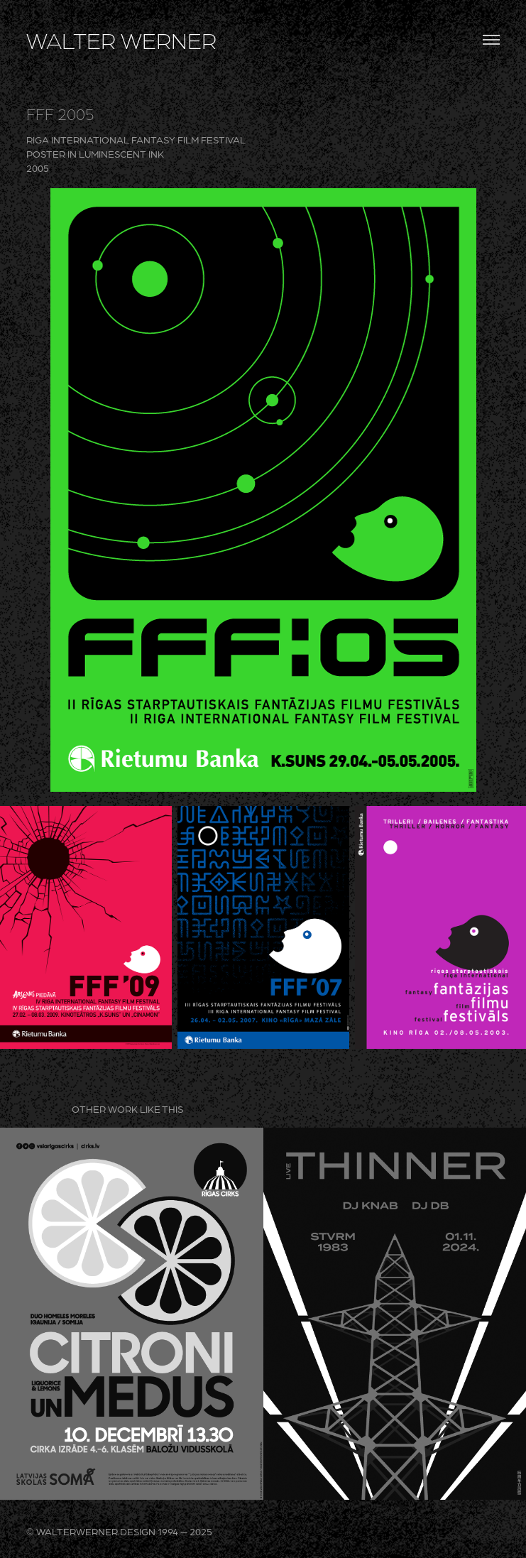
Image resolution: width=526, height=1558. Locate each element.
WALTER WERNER (121, 40)
